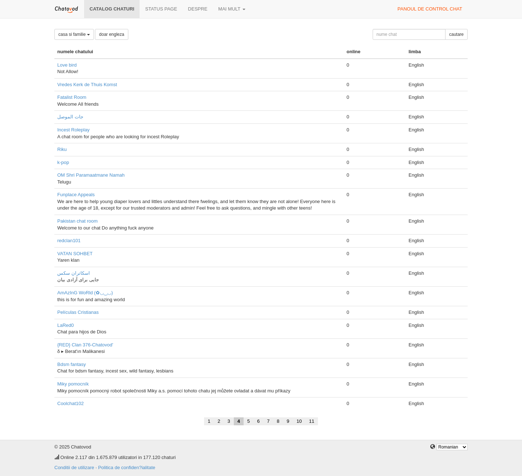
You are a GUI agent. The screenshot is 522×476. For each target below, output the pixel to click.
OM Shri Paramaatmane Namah (91, 175)
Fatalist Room (71, 97)
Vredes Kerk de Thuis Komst (87, 84)
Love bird (66, 65)
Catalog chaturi (112, 9)
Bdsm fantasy (71, 364)
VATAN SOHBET (75, 253)
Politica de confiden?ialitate (127, 467)
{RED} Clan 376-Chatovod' (85, 344)
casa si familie (74, 34)
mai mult (231, 9)
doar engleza (111, 34)
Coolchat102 (70, 403)
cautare (456, 34)
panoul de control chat (430, 9)
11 (311, 421)
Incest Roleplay (73, 129)
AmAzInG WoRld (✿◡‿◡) (85, 292)
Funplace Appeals (76, 194)
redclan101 (68, 240)
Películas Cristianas (78, 312)
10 (299, 421)
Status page (161, 9)
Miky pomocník (73, 384)
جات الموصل (70, 116)
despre (197, 9)
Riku (62, 149)
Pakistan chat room (77, 221)
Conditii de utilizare (74, 467)
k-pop (63, 162)
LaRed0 (65, 325)
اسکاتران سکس (73, 273)
